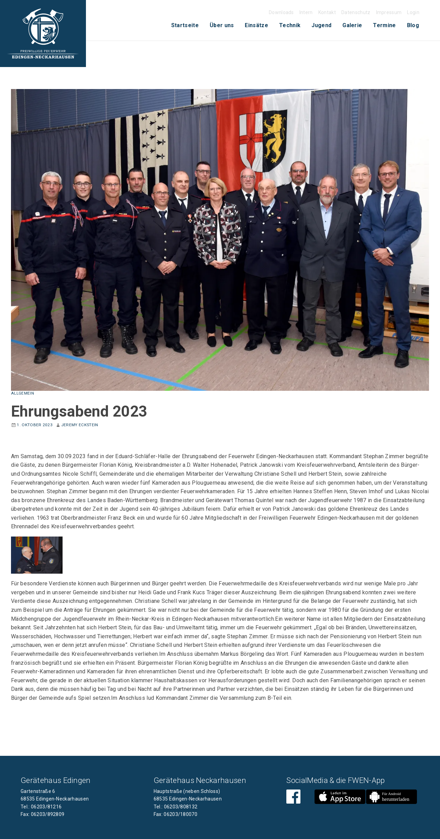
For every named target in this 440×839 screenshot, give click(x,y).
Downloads (281, 12)
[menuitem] (185, 25)
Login (413, 12)
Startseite (185, 25)
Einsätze (256, 25)
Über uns (222, 25)
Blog (413, 25)
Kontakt (327, 12)
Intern (306, 12)
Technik (289, 25)
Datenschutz (356, 12)
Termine (384, 25)
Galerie (352, 25)
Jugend (321, 25)
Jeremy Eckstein (79, 424)
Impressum (389, 12)
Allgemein (22, 393)
